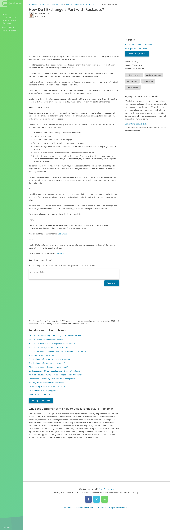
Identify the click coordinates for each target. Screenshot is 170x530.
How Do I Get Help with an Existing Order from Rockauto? (52, 343)
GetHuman (62, 234)
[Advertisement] (74, 36)
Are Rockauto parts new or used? (42, 355)
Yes (100, 489)
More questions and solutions (137, 48)
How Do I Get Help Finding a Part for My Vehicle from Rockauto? (55, 336)
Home (4, 14)
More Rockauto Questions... (40, 394)
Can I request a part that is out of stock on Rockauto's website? (54, 371)
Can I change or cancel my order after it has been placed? (52, 379)
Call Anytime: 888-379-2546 (136, 124)
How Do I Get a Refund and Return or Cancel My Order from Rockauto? (57, 351)
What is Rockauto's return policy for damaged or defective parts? (55, 375)
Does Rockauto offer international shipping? (47, 363)
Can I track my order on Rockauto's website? (47, 386)
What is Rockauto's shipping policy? (43, 390)
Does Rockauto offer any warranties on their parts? (49, 359)
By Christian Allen (42, 14)
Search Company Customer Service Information (9, 20)
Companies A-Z (8, 27)
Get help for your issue (40, 400)
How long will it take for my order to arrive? (46, 382)
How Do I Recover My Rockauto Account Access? (48, 347)
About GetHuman (9, 31)
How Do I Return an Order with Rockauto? (46, 339)
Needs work (109, 489)
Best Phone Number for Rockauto (138, 44)
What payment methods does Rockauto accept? (48, 367)
